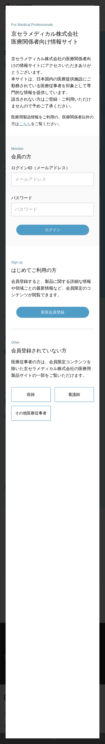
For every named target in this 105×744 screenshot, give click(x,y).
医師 (31, 394)
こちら (25, 123)
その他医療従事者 (30, 413)
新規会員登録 (52, 312)
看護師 (74, 394)
